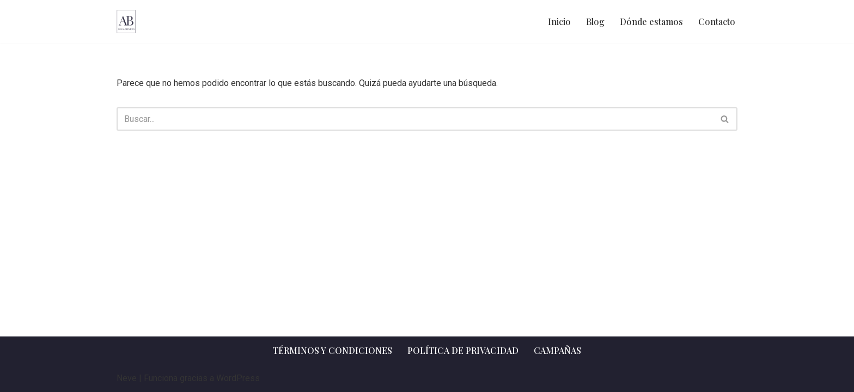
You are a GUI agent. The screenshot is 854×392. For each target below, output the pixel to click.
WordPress (238, 378)
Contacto (716, 21)
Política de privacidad (462, 350)
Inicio (559, 21)
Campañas (557, 350)
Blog (595, 21)
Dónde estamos (651, 21)
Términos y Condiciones (332, 350)
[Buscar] (415, 119)
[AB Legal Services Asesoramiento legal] (126, 21)
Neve (127, 378)
